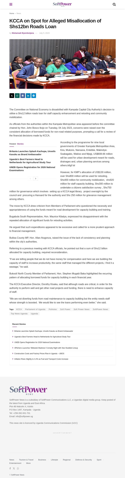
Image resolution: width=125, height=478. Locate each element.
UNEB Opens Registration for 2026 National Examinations (37, 342)
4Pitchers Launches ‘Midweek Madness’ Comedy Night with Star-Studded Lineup (46, 348)
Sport (99, 460)
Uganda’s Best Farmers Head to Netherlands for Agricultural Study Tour (42, 337)
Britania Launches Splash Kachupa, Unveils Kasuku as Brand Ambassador (43, 331)
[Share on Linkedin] (28, 95)
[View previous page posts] (30, 179)
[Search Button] (114, 4)
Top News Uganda (19, 314)
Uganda (34, 314)
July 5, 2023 (44, 33)
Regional (66, 460)
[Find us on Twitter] (14, 468)
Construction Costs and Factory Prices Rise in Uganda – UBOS (39, 354)
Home (11, 13)
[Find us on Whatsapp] (18, 468)
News (19, 13)
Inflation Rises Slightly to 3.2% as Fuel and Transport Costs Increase (41, 359)
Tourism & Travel (26, 460)
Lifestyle (54, 460)
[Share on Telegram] (33, 95)
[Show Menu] (10, 4)
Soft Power (65, 309)
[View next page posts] (36, 179)
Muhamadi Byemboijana (23, 33)
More (28, 463)
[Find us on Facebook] (10, 468)
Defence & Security (83, 460)
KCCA (19, 309)
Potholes (53, 309)
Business (42, 460)
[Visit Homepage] (62, 4)
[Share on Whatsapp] (17, 95)
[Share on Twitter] (11, 95)
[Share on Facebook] (22, 95)
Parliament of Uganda (35, 309)
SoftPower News (100, 309)
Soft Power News (82, 309)
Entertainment (15, 463)
